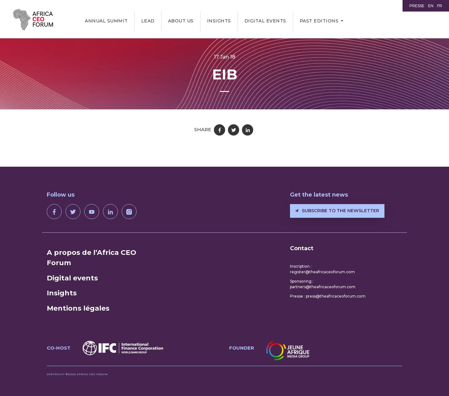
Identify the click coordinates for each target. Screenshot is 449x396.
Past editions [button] (319, 21)
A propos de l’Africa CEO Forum (91, 257)
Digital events (265, 21)
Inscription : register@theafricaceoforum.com (322, 269)
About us (181, 21)
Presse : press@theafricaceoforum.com (327, 296)
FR (439, 5)
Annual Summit (106, 21)
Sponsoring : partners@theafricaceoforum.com (322, 284)
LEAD (148, 21)
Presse (416, 5)
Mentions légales (78, 308)
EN (430, 5)
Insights (219, 21)
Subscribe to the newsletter (337, 210)
